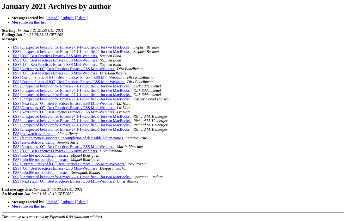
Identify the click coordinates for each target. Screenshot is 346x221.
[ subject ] (68, 18)
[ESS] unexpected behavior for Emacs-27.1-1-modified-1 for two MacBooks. (71, 47)
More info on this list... (30, 22)
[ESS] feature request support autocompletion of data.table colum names (68, 138)
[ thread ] (52, 18)
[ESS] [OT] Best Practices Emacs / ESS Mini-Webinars (55, 56)
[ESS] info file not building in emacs (40, 155)
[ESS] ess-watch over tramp (34, 134)
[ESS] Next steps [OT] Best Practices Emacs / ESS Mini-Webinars (63, 69)
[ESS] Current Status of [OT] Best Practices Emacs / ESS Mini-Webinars (68, 77)
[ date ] (82, 18)
